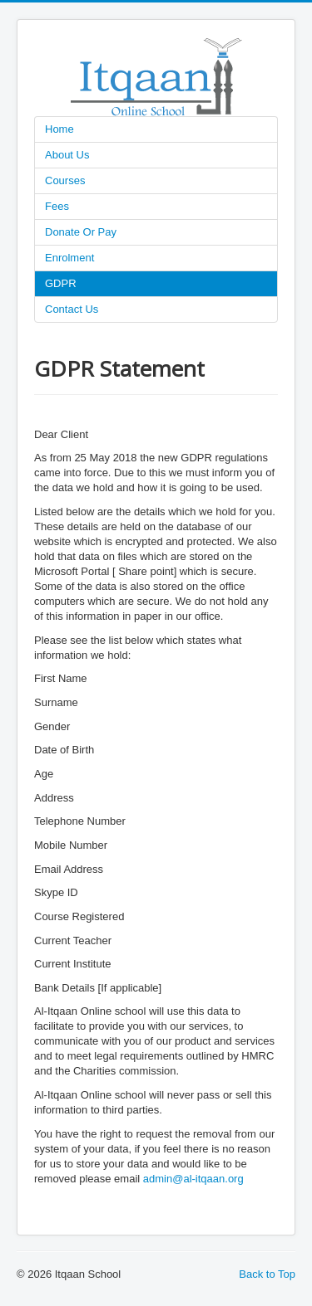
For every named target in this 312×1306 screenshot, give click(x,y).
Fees (57, 206)
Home (59, 129)
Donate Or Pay (80, 232)
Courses (65, 180)
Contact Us (71, 309)
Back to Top (267, 1274)
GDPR (61, 283)
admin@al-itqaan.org (193, 1178)
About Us (67, 155)
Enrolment (69, 257)
